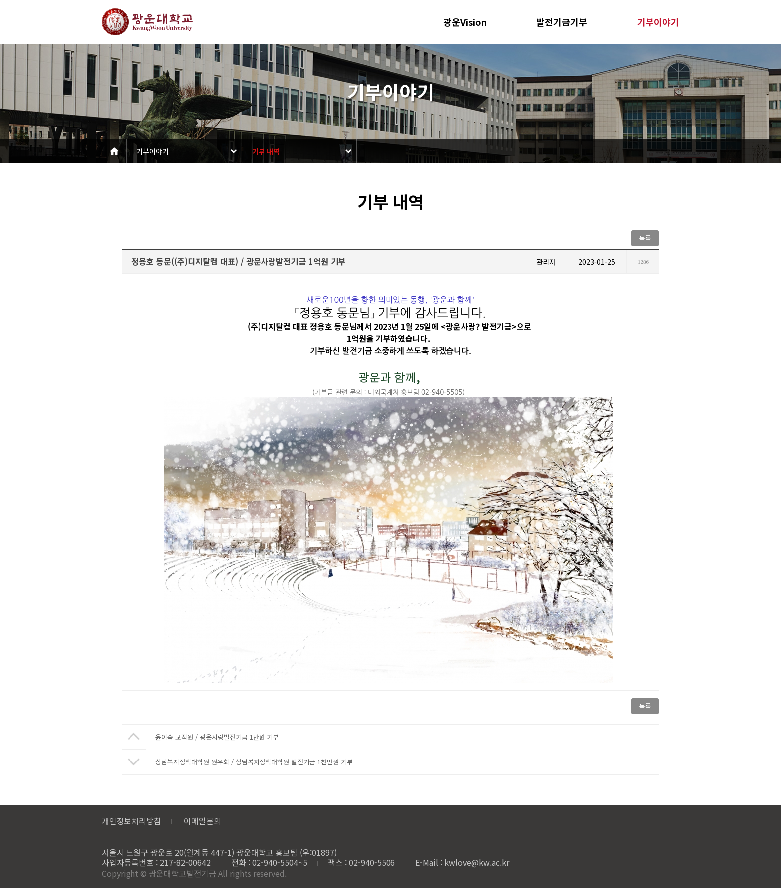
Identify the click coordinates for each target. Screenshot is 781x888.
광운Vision (465, 21)
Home (114, 151)
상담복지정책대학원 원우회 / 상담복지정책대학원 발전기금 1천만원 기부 (254, 761)
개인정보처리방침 (131, 821)
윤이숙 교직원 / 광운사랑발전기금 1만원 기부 (217, 737)
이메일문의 (202, 821)
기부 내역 (266, 151)
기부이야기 (658, 21)
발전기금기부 (561, 21)
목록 (645, 238)
